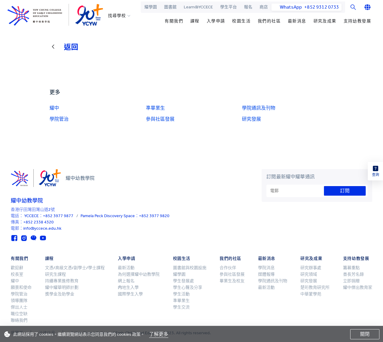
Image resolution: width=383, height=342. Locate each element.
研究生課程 (55, 274)
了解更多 (158, 334)
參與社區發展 (160, 119)
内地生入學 (128, 287)
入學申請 (216, 21)
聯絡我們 (19, 320)
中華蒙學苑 (310, 294)
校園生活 (241, 21)
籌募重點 (351, 267)
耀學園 (150, 7)
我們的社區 (269, 21)
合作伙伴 (228, 267)
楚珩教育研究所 (315, 287)
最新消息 (297, 21)
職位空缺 (19, 313)
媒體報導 (266, 274)
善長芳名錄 (353, 274)
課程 (195, 21)
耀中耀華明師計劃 (61, 287)
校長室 (17, 274)
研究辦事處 (310, 267)
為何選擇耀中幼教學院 (139, 274)
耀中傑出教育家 (357, 287)
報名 (248, 7)
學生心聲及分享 (187, 287)
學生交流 (181, 307)
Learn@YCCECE (198, 7)
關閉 (365, 334)
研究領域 (308, 274)
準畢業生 (155, 108)
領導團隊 (19, 300)
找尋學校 (117, 16)
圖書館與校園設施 (189, 267)
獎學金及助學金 (59, 294)
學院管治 (59, 119)
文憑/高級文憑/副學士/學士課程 (75, 267)
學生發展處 (183, 280)
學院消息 (266, 267)
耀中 (54, 108)
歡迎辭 (17, 267)
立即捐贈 (351, 280)
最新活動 (126, 267)
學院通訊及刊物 (258, 108)
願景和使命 (21, 287)
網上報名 (126, 280)
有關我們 (174, 21)
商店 (264, 7)
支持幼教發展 (357, 21)
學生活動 (181, 294)
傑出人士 (19, 307)
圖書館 (170, 7)
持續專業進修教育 (61, 280)
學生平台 (228, 7)
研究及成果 (324, 21)
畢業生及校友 (232, 280)
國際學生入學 (130, 294)
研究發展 (251, 119)
